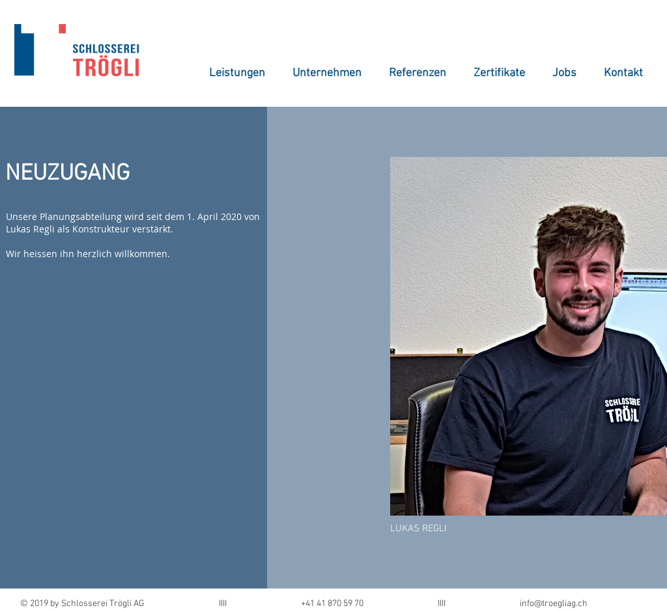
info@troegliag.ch (554, 603)
